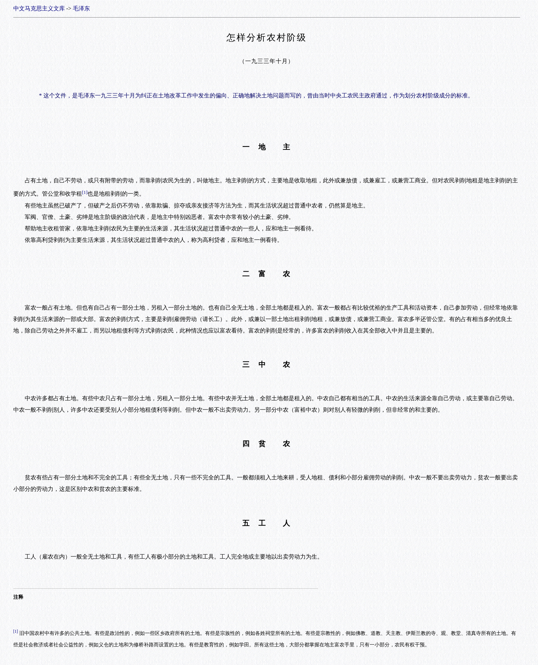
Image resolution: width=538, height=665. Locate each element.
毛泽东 (81, 8)
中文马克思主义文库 (39, 8)
